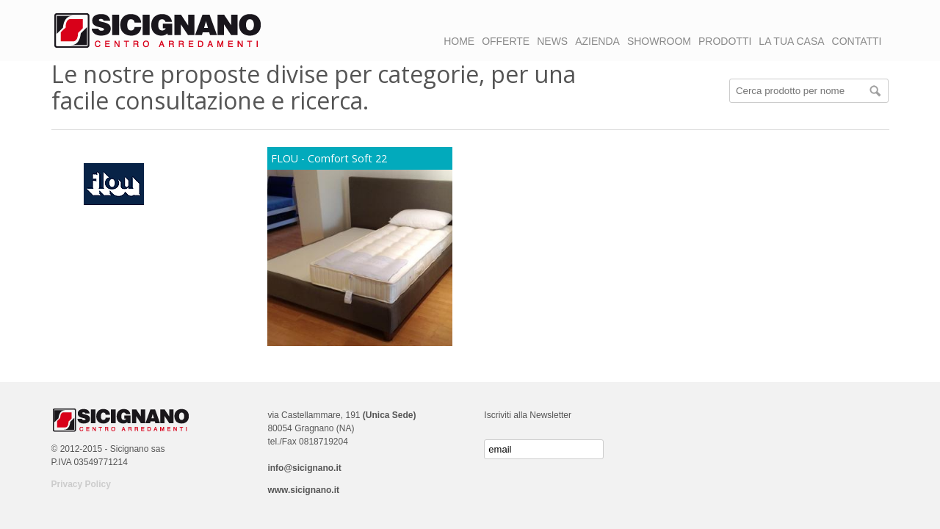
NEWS (552, 41)
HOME (459, 41)
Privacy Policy (81, 484)
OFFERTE (505, 41)
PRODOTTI (724, 41)
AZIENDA (597, 41)
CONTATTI (857, 41)
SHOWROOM (659, 41)
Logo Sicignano (157, 31)
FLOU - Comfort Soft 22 (329, 158)
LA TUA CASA (791, 41)
